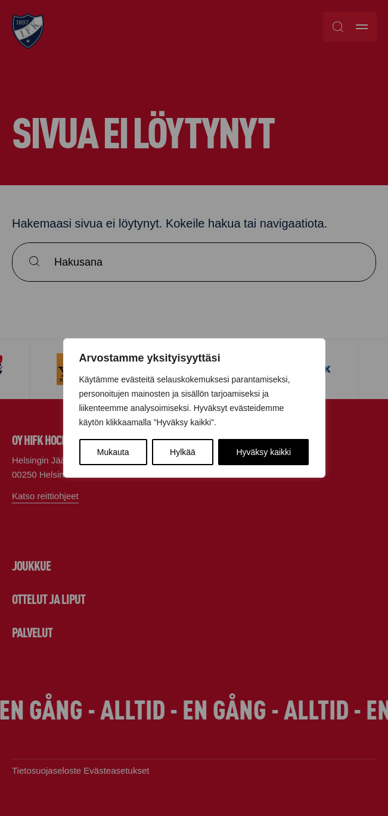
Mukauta (113, 452)
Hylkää (182, 452)
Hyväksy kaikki (263, 452)
